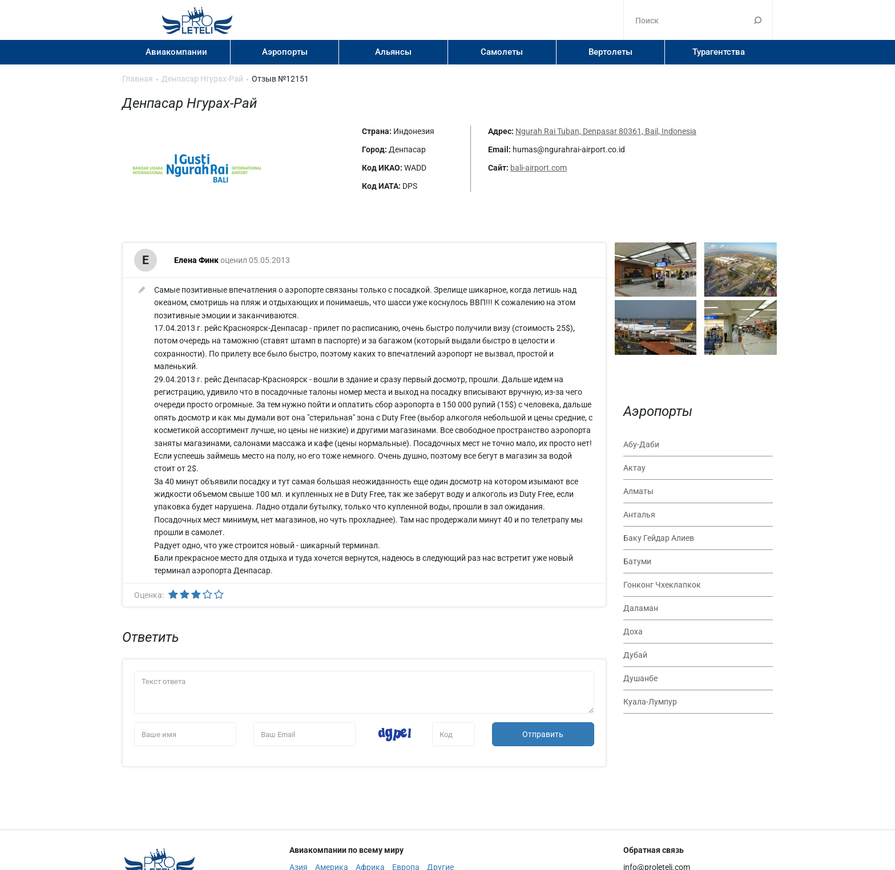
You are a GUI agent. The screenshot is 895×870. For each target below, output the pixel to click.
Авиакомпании (176, 52)
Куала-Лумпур (650, 701)
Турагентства (718, 52)
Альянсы (393, 52)
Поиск (758, 20)
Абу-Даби (641, 444)
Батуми (637, 561)
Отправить (542, 734)
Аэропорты (285, 52)
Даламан (640, 608)
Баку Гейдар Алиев (658, 538)
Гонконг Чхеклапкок (662, 584)
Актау (634, 467)
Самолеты (502, 52)
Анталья (639, 514)
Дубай (635, 654)
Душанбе (640, 678)
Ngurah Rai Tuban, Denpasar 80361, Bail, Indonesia (605, 131)
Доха (633, 631)
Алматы (638, 491)
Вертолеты (610, 52)
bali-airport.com (538, 167)
